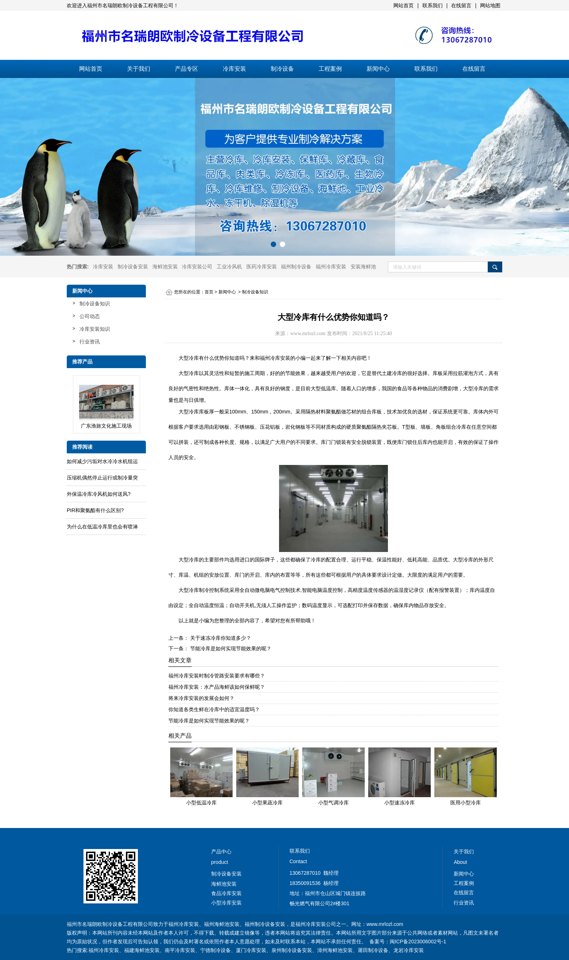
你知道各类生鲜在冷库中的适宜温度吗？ (214, 709)
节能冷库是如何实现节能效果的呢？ (230, 648)
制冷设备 (282, 69)
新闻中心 (378, 69)
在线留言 (474, 69)
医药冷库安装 (261, 266)
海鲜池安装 (165, 266)
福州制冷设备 (296, 266)
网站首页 (90, 69)
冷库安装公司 (197, 266)
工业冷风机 (229, 266)
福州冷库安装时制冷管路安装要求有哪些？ (216, 676)
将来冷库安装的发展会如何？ (201, 698)
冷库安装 (234, 69)
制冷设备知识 (94, 303)
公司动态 (89, 316)
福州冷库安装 (331, 266)
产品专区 (186, 69)
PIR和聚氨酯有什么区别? (95, 510)
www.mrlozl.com (308, 333)
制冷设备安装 (133, 266)
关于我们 (138, 69)
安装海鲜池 (363, 266)
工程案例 (330, 69)
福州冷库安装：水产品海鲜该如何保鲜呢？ (216, 687)
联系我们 (426, 69)
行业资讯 (89, 342)
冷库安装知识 (94, 329)
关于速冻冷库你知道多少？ (220, 638)
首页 (209, 291)
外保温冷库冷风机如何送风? (99, 494)
